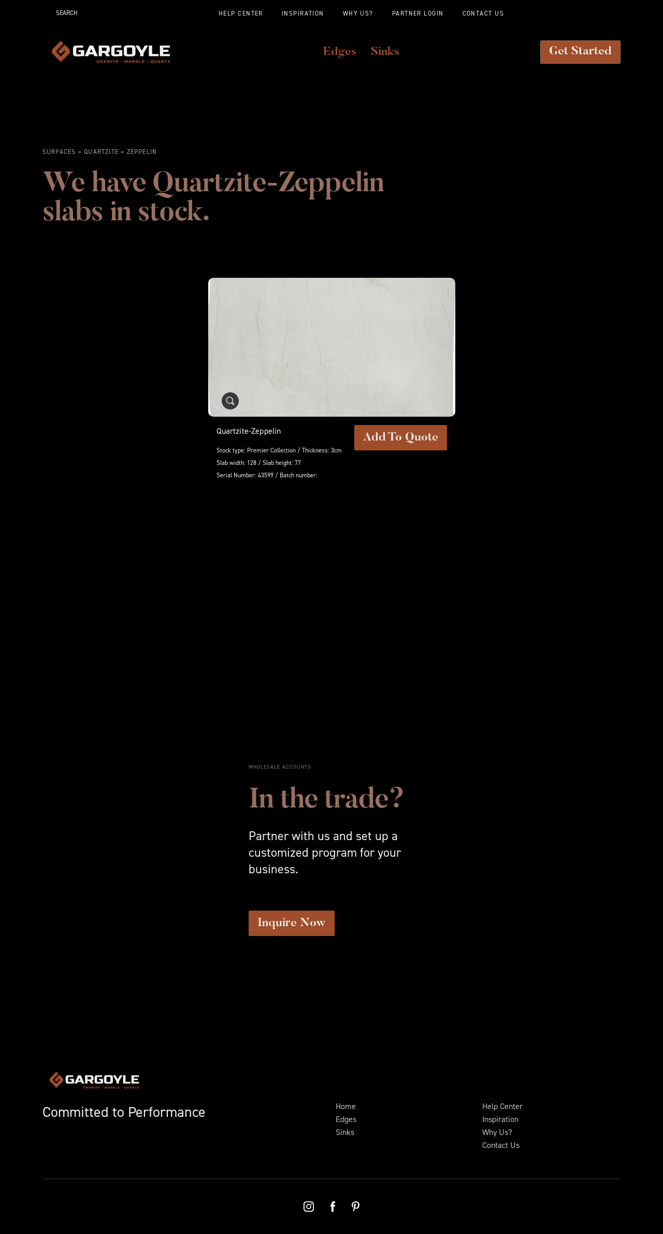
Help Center (502, 1106)
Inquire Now (291, 923)
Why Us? (497, 1132)
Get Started (580, 52)
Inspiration (500, 1119)
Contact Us (501, 1145)
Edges (346, 1119)
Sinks (345, 1132)
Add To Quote (400, 438)
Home (346, 1106)
